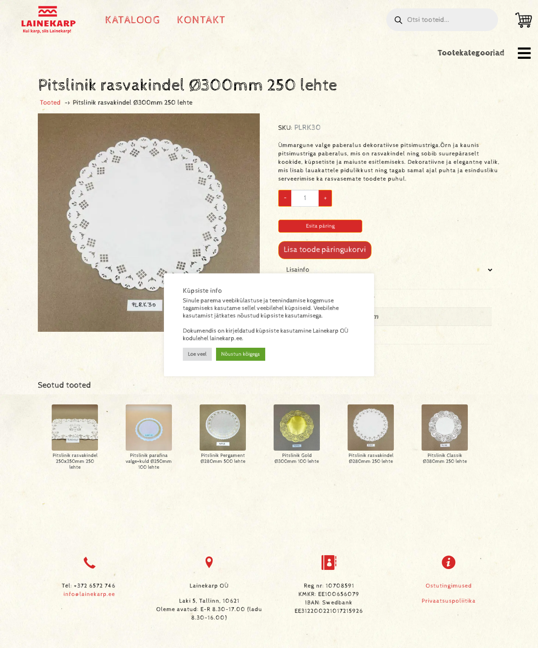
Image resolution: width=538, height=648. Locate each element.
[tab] (389, 312)
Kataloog (132, 20)
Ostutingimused (449, 585)
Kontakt (201, 20)
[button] (524, 53)
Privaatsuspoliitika (449, 601)
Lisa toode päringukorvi (325, 249)
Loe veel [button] (197, 354)
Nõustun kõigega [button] (240, 354)
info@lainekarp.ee (89, 594)
